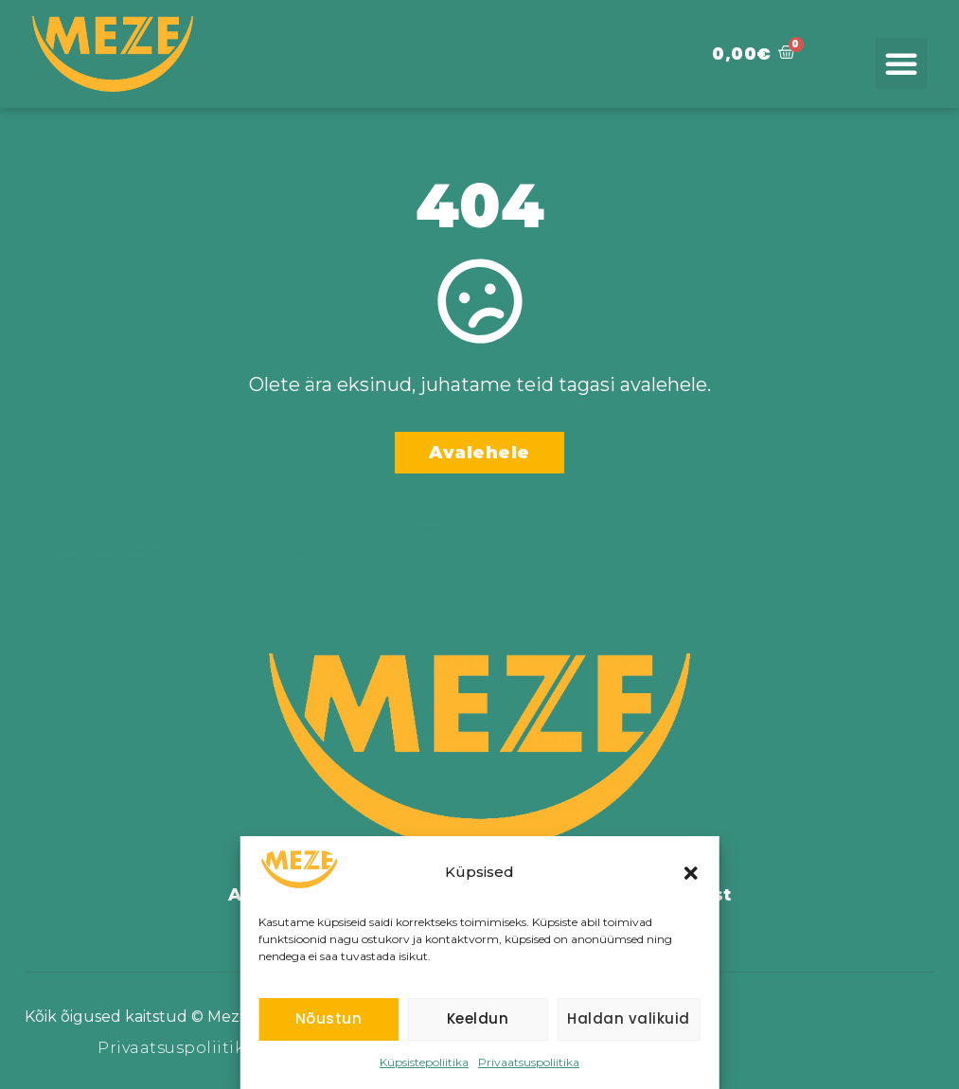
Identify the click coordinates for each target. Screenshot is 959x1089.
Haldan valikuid (628, 1018)
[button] (691, 873)
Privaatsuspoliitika (528, 1062)
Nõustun (329, 1018)
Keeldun (478, 1018)
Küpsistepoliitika (424, 1062)
